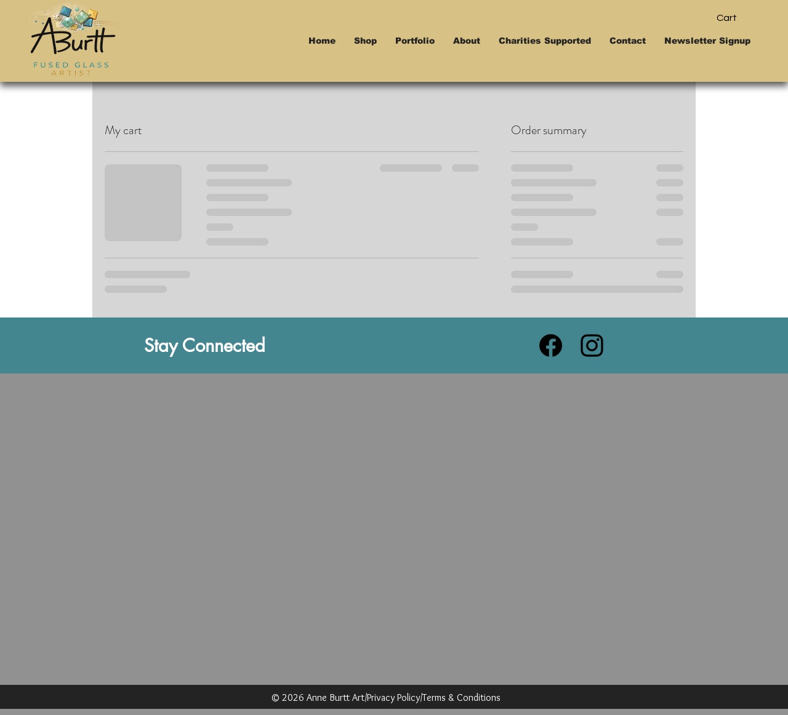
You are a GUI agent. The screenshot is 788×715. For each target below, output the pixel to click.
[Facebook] (551, 345)
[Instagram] (592, 345)
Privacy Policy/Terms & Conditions (434, 697)
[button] (737, 17)
